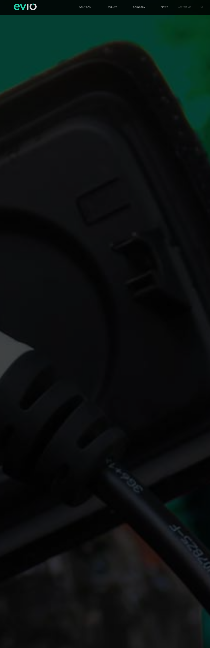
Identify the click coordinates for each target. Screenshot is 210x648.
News (164, 7)
